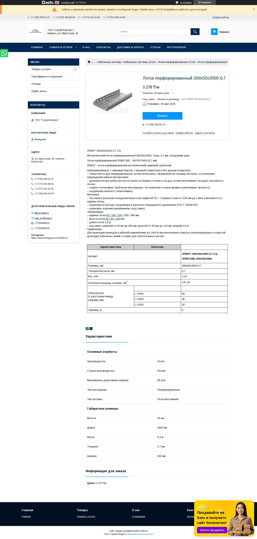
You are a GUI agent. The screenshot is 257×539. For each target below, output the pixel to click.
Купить (163, 115)
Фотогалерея (176, 47)
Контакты (103, 47)
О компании (138, 516)
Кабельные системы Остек (139, 62)
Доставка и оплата (130, 47)
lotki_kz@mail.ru (43, 218)
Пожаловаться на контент (140, 534)
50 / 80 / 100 (113, 218)
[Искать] (195, 31)
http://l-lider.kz (41, 213)
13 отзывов (186, 2)
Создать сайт (68, 2)
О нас (86, 47)
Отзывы (36, 83)
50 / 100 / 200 (114, 215)
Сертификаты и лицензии (46, 76)
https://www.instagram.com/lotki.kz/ (49, 238)
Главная (36, 47)
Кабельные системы (109, 62)
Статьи (155, 47)
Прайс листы (39, 91)
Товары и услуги (60, 47)
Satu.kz (144, 531)
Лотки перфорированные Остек (176, 62)
